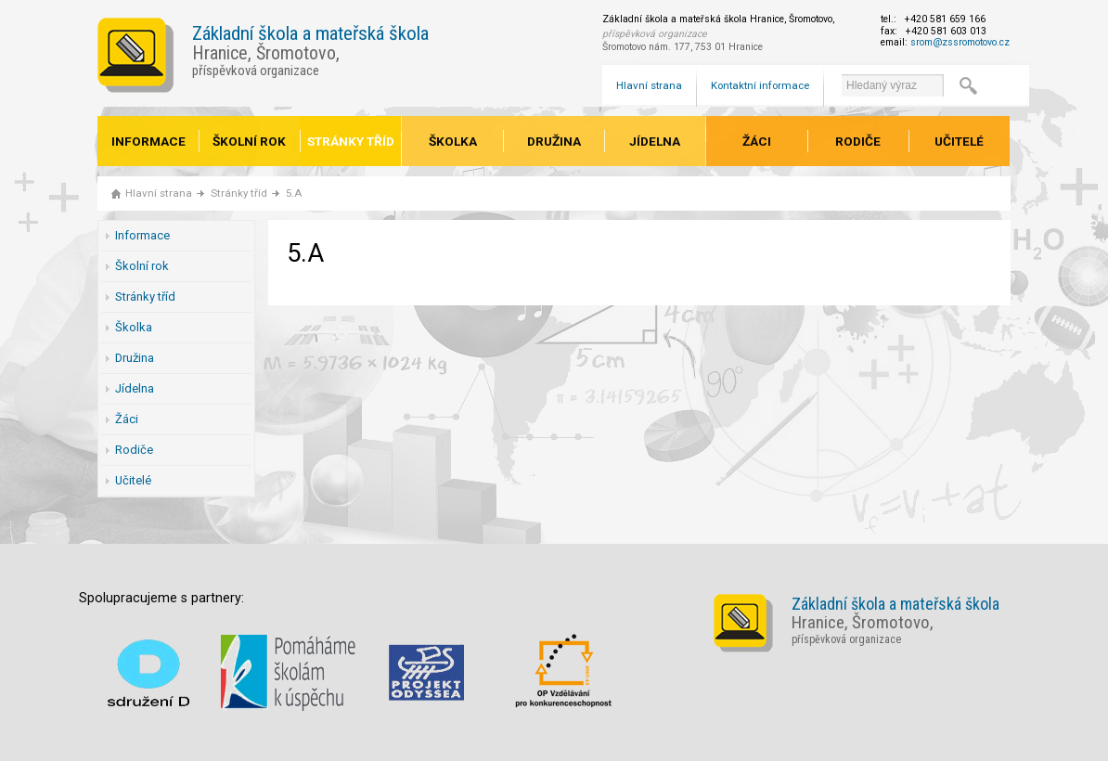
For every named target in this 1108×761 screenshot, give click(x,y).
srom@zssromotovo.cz (960, 42)
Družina (554, 141)
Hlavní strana (649, 85)
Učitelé (959, 141)
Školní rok (249, 141)
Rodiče (858, 141)
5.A (294, 193)
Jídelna (654, 141)
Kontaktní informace (760, 85)
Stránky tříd (350, 141)
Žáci (756, 141)
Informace (148, 141)
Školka (453, 141)
